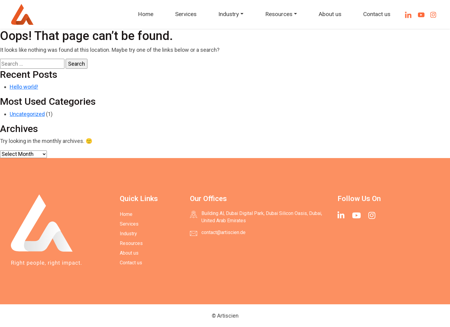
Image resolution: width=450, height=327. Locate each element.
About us (330, 14)
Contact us (376, 14)
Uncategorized (27, 114)
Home (145, 14)
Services (186, 14)
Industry (228, 14)
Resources (278, 14)
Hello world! (24, 87)
